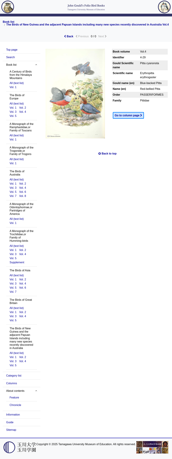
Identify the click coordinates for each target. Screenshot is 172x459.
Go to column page (128, 115)
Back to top (107, 153)
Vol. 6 (22, 191)
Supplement (17, 262)
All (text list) (17, 83)
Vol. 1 (13, 87)
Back (68, 36)
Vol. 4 (22, 111)
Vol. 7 (13, 196)
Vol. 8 (22, 196)
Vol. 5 (13, 115)
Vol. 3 (13, 111)
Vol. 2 (22, 107)
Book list (8, 22)
